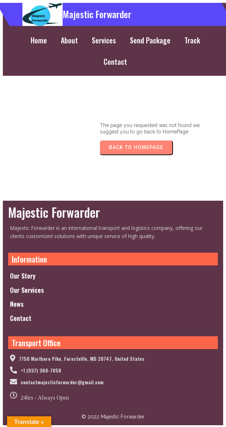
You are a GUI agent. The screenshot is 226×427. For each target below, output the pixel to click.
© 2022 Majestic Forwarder (113, 417)
